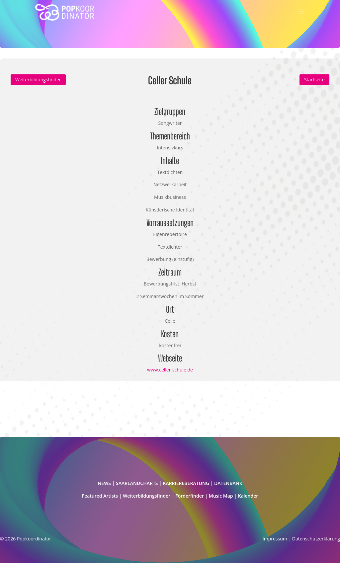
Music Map (221, 496)
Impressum (275, 538)
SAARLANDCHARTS (137, 483)
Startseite (314, 79)
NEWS (104, 483)
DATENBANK (228, 483)
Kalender (248, 496)
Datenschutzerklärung (316, 538)
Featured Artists (100, 496)
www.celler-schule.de (170, 369)
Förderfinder (189, 496)
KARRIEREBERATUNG (186, 483)
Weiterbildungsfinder (38, 79)
